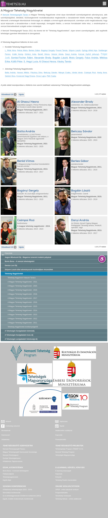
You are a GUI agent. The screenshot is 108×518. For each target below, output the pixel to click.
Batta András (10, 72)
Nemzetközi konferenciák (11, 492)
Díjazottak (8, 253)
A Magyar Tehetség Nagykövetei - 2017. (23, 298)
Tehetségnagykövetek (10, 477)
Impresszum (5, 435)
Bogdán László (60, 58)
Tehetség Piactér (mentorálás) (65, 480)
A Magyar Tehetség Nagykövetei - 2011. (23, 323)
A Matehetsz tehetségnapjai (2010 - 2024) (17, 489)
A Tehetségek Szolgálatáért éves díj (19, 335)
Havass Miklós (23, 72)
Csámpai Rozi (90, 72)
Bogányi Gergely (48, 50)
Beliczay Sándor (50, 72)
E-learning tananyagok (63, 471)
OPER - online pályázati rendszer (67, 489)
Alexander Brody (42, 58)
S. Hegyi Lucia (31, 61)
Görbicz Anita (30, 54)
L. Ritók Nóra (10, 50)
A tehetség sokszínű (13, 426)
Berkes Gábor (34, 50)
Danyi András (70, 54)
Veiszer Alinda (57, 54)
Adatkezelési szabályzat (63, 430)
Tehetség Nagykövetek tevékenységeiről (23, 327)
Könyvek (58, 477)
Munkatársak (5, 430)
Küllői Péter (17, 61)
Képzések (58, 474)
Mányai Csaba (64, 72)
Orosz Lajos (41, 76)
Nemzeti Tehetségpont (10, 455)
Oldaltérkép (5, 439)
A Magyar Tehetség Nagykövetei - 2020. (23, 286)
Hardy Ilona (102, 72)
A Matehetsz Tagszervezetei (12, 461)
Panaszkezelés (60, 439)
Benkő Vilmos (44, 54)
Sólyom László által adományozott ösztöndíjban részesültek (29, 270)
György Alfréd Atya (89, 50)
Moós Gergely (76, 58)
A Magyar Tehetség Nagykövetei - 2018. (23, 294)
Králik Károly (17, 54)
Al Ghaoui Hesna (47, 61)
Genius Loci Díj (11, 265)
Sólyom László (75, 50)
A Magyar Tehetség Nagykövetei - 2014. (23, 310)
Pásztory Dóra (36, 72)
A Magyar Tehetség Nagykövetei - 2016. (23, 302)
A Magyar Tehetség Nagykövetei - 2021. (23, 282)
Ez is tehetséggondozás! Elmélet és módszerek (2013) (22, 496)
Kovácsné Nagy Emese (25, 76)
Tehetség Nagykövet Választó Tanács (22, 278)
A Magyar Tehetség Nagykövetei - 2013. (23, 315)
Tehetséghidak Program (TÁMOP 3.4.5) (69, 449)
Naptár (62, 426)
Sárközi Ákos (10, 76)
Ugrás (21, 94)
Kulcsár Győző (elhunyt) (88, 54)
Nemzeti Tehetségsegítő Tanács (16, 15)
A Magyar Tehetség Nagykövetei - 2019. (23, 290)
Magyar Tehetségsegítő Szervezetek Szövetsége (20, 452)
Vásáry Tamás (64, 61)
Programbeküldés (61, 492)
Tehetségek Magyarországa (65, 455)
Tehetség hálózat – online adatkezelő (68, 499)
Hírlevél (8, 421)
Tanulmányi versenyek (63, 496)
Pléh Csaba (51, 76)
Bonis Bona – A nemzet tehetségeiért (19, 261)
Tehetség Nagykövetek (14, 274)
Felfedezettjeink (8, 474)
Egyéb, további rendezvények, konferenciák (18, 499)
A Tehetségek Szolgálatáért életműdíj (19, 331)
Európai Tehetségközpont (12, 458)
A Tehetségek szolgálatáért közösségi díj (21, 339)
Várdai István (77, 72)
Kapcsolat (58, 435)
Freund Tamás (62, 50)
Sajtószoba (63, 421)
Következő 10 (9, 94)
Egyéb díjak (7, 480)
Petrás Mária (22, 50)
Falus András (91, 58)
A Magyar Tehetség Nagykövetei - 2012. (23, 319)
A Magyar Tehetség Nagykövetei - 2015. (23, 306)
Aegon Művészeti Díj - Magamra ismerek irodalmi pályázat (28, 257)
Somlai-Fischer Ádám (22, 58)
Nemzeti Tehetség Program (64, 452)
